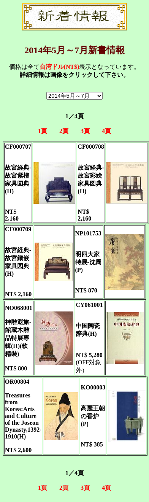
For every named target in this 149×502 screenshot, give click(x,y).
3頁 (85, 131)
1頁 (42, 131)
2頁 (63, 131)
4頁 (106, 131)
